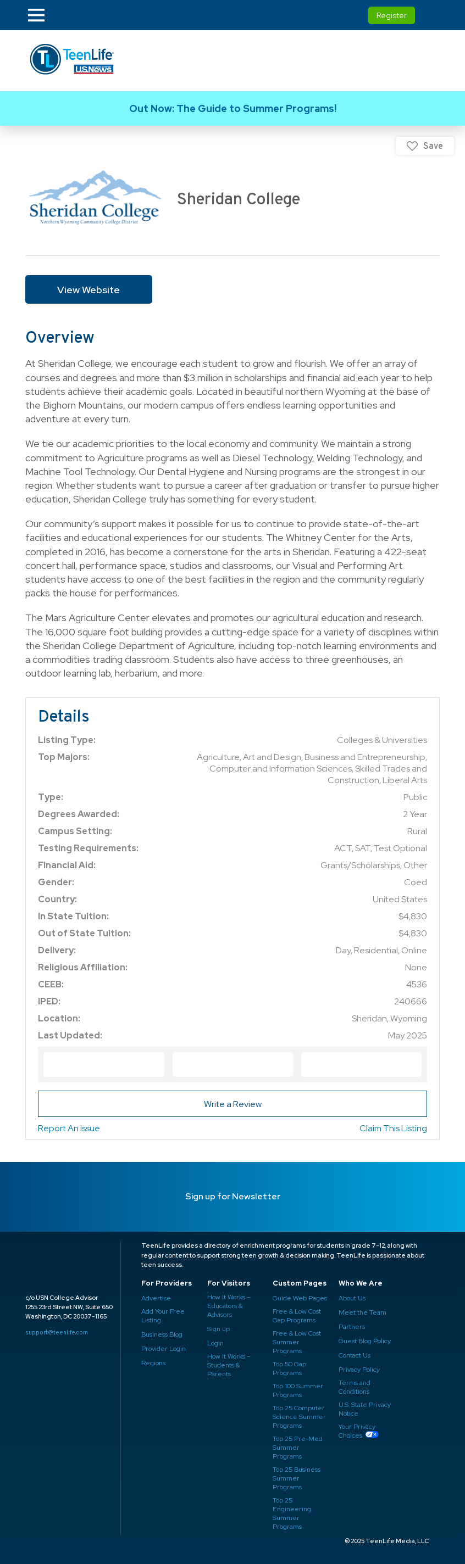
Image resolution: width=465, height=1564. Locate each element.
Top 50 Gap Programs (289, 1368)
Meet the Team (362, 1312)
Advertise (155, 1298)
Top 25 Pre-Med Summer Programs (297, 1447)
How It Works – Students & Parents (228, 1365)
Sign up (218, 1329)
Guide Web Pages (299, 1298)
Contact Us (354, 1355)
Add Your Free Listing (162, 1316)
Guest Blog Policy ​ (365, 1341)
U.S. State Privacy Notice (364, 1409)
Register (392, 15)
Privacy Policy (358, 1369)
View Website (88, 289)
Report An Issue (69, 1128)
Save (433, 146)
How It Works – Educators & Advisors (228, 1306)
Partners (351, 1326)
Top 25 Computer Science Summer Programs (299, 1417)
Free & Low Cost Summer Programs (296, 1342)
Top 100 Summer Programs (298, 1390)
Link (232, 108)
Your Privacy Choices (356, 1431)
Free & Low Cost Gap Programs (296, 1316)
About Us (352, 1298)
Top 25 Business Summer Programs (297, 1478)
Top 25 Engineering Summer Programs (291, 1513)
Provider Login (162, 1348)
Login (215, 1343)
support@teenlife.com (56, 1332)
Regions (153, 1363)
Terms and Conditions (354, 1387)
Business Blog (162, 1334)
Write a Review (233, 1104)
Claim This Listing (393, 1128)
